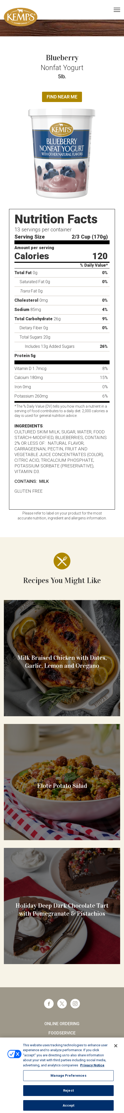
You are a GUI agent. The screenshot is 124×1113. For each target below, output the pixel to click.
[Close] (115, 1049)
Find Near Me (62, 96)
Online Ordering (61, 1023)
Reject (68, 1094)
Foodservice (62, 1033)
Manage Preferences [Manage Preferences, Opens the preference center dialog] (68, 1079)
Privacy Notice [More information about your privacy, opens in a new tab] (92, 1068)
